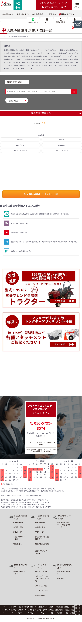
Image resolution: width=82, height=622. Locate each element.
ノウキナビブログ (42, 590)
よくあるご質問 (41, 585)
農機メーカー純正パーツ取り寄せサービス (64, 524)
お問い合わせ (40, 595)
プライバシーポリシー (5, 609)
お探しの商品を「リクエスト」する (41, 194)
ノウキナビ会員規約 (12, 609)
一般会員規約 (72, 609)
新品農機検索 (18, 522)
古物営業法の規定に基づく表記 (42, 609)
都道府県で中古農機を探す (42, 537)
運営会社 (76, 609)
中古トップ (39, 532)
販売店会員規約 (67, 609)
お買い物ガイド (23, 14)
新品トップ (17, 532)
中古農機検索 (7, 14)
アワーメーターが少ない (20, 151)
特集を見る (17, 544)
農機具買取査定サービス (20, 572)
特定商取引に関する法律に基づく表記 (30, 609)
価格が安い (20, 139)
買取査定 (52, 14)
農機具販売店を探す (42, 545)
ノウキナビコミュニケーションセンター (54, 5)
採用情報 (79, 609)
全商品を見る (18, 527)
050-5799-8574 (43, 425)
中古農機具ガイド (39, 14)
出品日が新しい (20, 145)
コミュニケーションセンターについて (41, 443)
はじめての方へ (66, 14)
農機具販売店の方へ (64, 572)
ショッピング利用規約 (20, 609)
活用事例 (60, 578)
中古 (17, 5)
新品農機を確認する (41, 113)
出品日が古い (61, 145)
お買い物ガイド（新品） (19, 537)
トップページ (4, 36)
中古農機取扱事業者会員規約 (59, 609)
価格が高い (62, 139)
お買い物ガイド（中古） (41, 552)
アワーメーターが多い (62, 151)
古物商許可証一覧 (51, 609)
